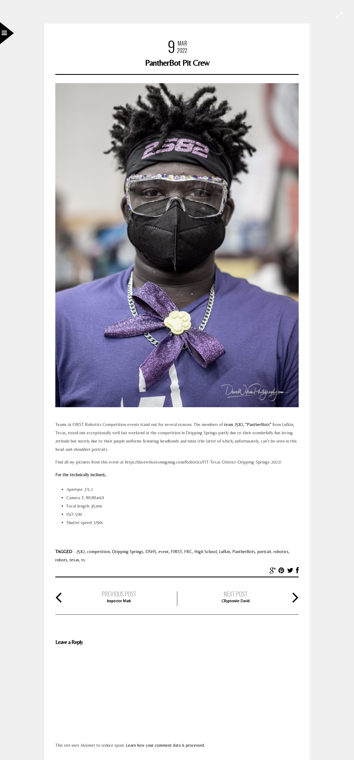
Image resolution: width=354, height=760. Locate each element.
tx (83, 559)
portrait (264, 551)
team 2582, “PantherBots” (247, 424)
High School (205, 551)
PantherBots (243, 551)
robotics (281, 551)
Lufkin (224, 551)
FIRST (176, 551)
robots (61, 559)
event (163, 551)
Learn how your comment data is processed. (165, 745)
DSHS (150, 551)
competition (98, 551)
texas (74, 559)
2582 (80, 551)
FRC (188, 551)
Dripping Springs (127, 551)
